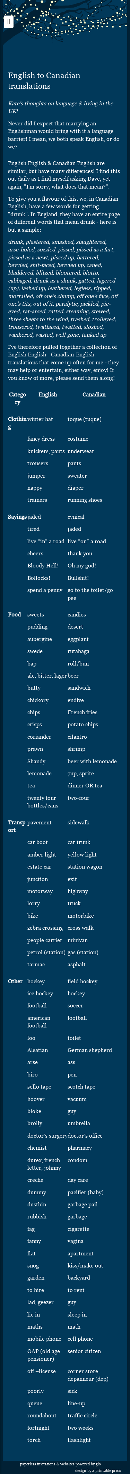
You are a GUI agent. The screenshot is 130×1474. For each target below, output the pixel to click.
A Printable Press (106, 1470)
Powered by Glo (88, 1464)
